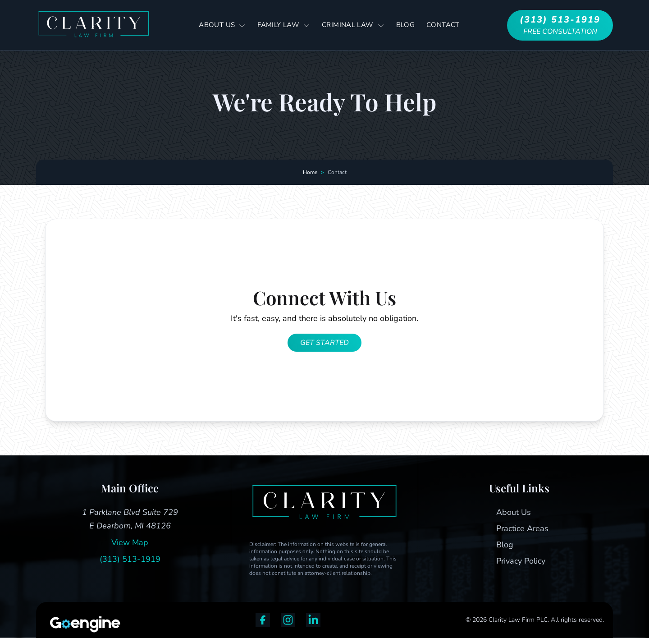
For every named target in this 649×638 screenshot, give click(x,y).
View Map (129, 542)
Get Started (324, 343)
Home (310, 172)
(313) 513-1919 (130, 559)
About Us (222, 25)
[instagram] (288, 620)
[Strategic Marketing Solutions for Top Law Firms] (77, 624)
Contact (443, 24)
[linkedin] (313, 620)
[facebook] (263, 620)
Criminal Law (353, 25)
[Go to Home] (93, 25)
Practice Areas (522, 528)
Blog (405, 24)
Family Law (283, 25)
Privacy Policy (520, 560)
